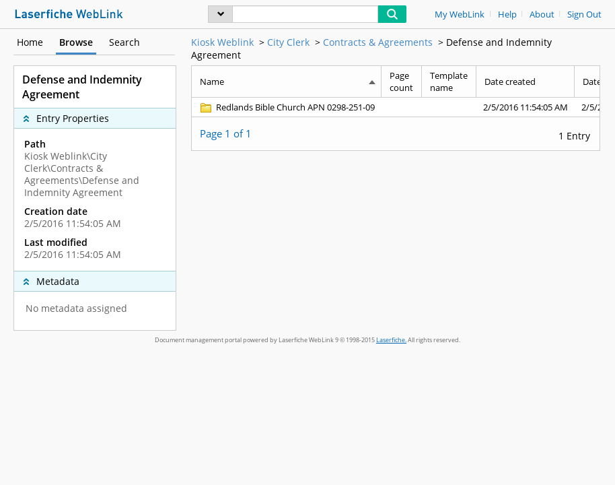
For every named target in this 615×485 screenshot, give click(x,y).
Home (30, 42)
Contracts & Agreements (378, 42)
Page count (401, 81)
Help (507, 14)
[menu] (220, 14)
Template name (449, 81)
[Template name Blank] (449, 107)
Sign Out (584, 14)
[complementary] (95, 199)
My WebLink (459, 14)
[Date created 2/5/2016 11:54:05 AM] (525, 107)
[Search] (305, 14)
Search (124, 42)
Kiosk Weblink (222, 42)
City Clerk (288, 42)
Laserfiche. (391, 339)
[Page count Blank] (402, 107)
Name (212, 81)
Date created (510, 81)
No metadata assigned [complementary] (76, 308)
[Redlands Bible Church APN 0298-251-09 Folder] (286, 107)
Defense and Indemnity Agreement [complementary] (82, 87)
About (542, 14)
